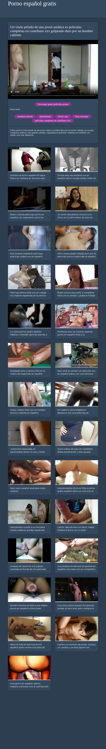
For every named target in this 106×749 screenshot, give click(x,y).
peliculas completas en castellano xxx (53, 120)
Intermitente (45, 116)
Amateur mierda (25, 116)
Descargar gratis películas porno (53, 104)
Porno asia (63, 116)
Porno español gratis (32, 3)
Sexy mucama (81, 116)
